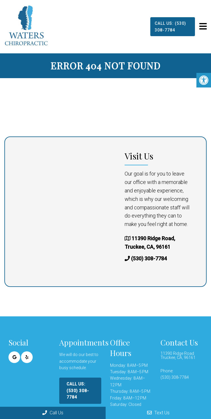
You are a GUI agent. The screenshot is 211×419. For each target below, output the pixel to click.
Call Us (52, 413)
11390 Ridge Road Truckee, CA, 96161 (178, 355)
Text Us (158, 413)
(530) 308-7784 (149, 258)
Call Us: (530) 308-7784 (170, 26)
